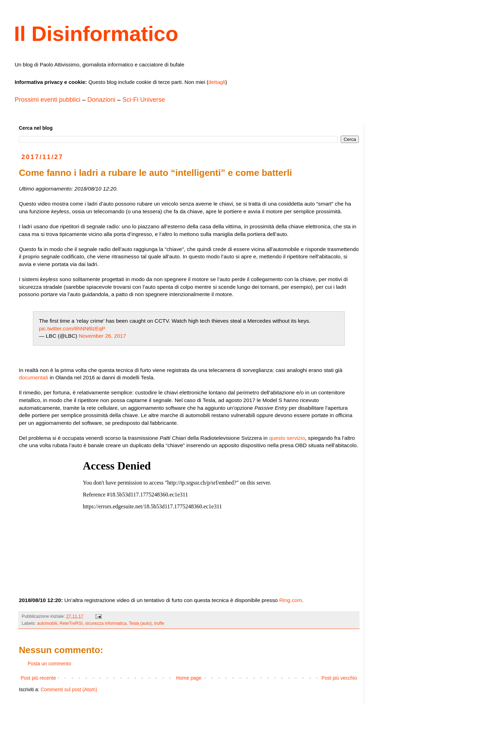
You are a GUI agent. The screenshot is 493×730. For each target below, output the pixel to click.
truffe (159, 623)
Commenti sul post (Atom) (69, 689)
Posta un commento (49, 663)
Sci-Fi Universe (143, 99)
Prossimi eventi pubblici (47, 99)
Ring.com (290, 600)
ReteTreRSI (71, 623)
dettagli (216, 82)
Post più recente (38, 678)
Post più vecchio (339, 678)
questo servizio (287, 438)
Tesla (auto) (140, 623)
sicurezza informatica (105, 623)
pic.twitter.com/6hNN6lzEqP (72, 328)
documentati (33, 377)
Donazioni (101, 99)
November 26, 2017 (102, 336)
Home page (188, 678)
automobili (47, 623)
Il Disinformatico (96, 33)
